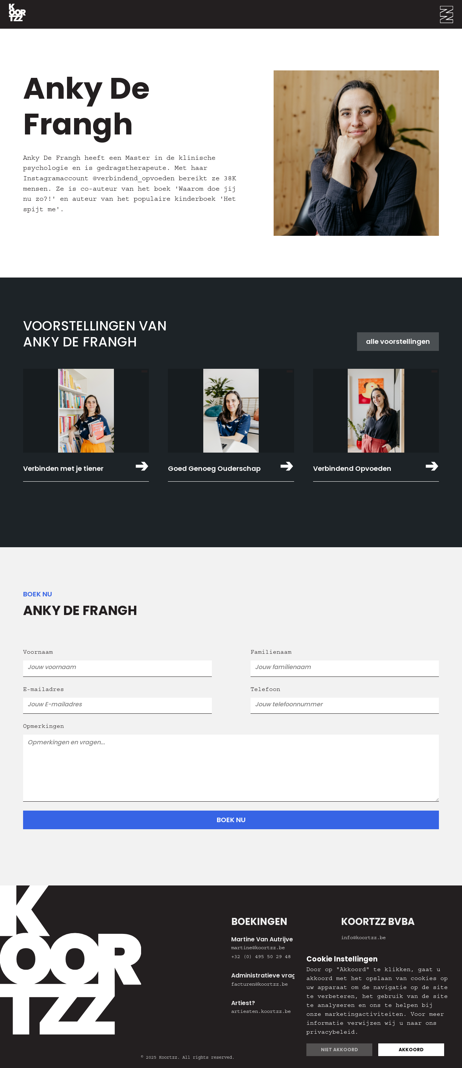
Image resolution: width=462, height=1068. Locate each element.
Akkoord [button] (411, 1049)
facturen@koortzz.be (259, 985)
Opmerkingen (43, 727)
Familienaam (271, 653)
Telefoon (265, 690)
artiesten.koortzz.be (261, 1012)
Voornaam (38, 653)
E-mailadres (43, 690)
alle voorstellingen (398, 341)
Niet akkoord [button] (339, 1049)
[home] (13, 14)
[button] (451, 14)
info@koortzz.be (363, 938)
